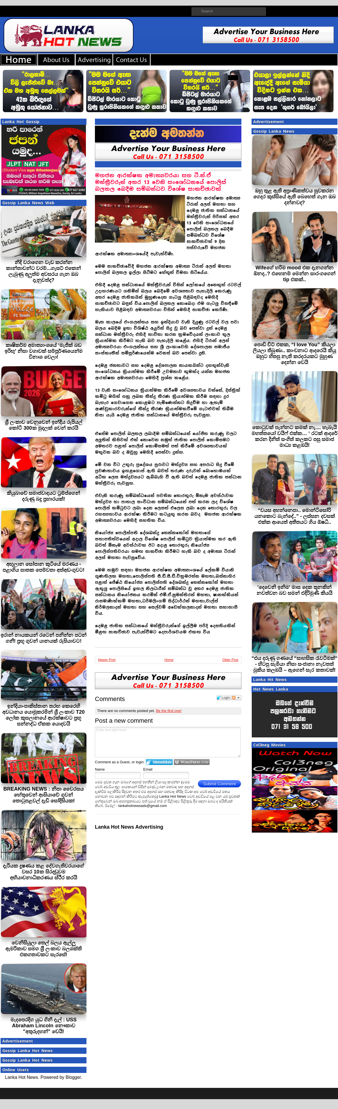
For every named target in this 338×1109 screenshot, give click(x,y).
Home (169, 660)
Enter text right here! (168, 742)
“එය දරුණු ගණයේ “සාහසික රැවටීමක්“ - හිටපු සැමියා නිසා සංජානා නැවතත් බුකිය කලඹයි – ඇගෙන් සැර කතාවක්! (294, 664)
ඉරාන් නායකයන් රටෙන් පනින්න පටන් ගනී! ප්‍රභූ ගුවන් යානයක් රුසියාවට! (43, 638)
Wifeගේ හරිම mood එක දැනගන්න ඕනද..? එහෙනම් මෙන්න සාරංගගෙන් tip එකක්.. (294, 273)
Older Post (230, 660)
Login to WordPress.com (192, 762)
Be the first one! (169, 711)
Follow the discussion (236, 697)
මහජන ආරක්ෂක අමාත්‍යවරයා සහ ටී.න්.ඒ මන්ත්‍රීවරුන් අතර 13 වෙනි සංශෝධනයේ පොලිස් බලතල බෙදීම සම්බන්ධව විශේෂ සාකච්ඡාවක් (160, 182)
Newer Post (106, 660)
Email (148, 769)
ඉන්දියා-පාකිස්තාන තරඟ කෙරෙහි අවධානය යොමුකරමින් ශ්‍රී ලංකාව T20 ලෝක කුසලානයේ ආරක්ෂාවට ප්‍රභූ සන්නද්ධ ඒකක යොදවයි (43, 715)
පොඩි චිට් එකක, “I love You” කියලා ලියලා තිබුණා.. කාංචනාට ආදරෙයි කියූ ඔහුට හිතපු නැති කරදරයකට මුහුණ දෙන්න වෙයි (294, 353)
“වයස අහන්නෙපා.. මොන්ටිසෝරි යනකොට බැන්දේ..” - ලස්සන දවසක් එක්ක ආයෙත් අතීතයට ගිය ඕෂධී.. (294, 516)
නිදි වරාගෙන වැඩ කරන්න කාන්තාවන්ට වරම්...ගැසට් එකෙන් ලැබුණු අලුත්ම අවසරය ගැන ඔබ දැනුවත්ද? (43, 271)
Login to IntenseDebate (159, 762)
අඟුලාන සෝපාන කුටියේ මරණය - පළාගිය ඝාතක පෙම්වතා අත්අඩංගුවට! (43, 567)
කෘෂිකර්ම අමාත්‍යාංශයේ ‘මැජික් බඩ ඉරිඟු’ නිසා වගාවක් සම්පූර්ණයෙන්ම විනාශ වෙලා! (44, 351)
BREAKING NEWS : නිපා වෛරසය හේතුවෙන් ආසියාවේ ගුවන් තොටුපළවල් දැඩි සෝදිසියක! (43, 795)
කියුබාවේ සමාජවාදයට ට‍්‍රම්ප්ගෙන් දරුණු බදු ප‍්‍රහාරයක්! (43, 496)
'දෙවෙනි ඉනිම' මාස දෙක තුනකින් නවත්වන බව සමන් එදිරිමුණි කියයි (294, 590)
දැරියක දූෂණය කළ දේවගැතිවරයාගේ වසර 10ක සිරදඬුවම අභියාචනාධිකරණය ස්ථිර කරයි (43, 871)
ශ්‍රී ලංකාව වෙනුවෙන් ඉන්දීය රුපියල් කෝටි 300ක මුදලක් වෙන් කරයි (43, 425)
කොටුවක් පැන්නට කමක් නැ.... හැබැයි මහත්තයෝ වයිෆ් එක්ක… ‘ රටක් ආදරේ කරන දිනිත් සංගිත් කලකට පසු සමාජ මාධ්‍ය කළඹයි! (294, 436)
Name (100, 769)
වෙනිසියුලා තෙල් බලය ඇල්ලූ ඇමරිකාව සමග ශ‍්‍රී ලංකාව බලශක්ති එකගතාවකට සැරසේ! (43, 948)
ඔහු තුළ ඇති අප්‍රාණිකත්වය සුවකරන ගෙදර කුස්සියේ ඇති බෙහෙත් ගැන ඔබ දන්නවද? (294, 196)
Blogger (73, 1077)
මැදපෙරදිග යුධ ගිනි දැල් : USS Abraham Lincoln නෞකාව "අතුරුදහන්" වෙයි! (43, 1025)
